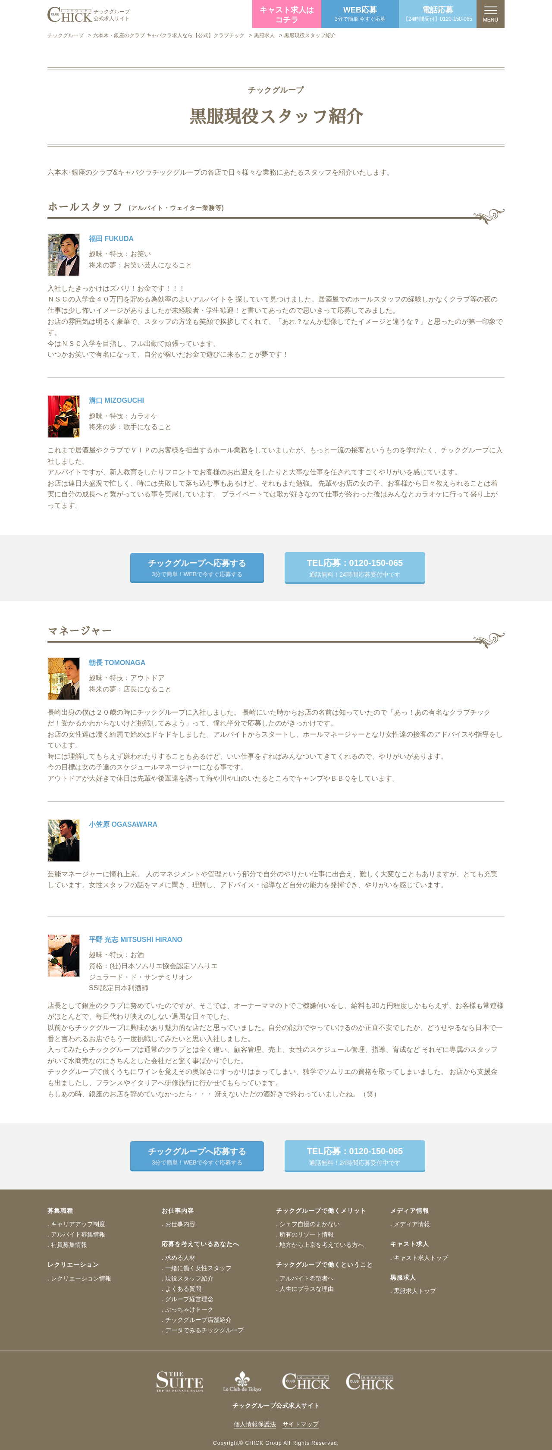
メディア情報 (412, 1224)
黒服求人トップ (415, 1291)
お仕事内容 (180, 1224)
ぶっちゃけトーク (189, 1309)
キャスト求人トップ (421, 1258)
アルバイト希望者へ (306, 1278)
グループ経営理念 (189, 1299)
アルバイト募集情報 (78, 1234)
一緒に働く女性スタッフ (198, 1268)
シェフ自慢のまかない (309, 1224)
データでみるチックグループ (204, 1330)
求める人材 (180, 1258)
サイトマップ (300, 1424)
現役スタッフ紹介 (189, 1278)
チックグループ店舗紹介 (198, 1320)
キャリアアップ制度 (78, 1224)
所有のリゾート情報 (306, 1234)
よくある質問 (183, 1289)
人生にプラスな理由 (306, 1289)
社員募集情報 (69, 1245)
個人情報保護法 (255, 1424)
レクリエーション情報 (81, 1278)
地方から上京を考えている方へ (321, 1245)
